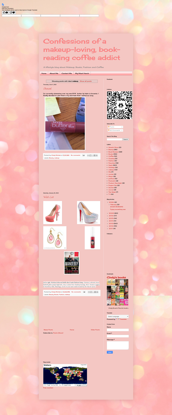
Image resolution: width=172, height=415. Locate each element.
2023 (111, 213)
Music (110, 176)
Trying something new (118, 209)
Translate (121, 319)
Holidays (111, 167)
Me (109, 172)
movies (111, 174)
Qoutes (111, 187)
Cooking (111, 158)
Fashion (61, 294)
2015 (111, 218)
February (113, 204)
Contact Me (67, 73)
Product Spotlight (115, 183)
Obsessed (47, 89)
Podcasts (112, 181)
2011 (111, 228)
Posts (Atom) (58, 333)
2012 (111, 226)
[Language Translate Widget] (118, 316)
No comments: (76, 155)
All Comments (114, 130)
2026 (111, 202)
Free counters (48, 388)
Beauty (51, 158)
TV (109, 194)
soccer (110, 190)
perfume (111, 178)
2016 (111, 216)
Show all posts (86, 81)
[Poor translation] (12, 12)
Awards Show (113, 147)
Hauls (110, 165)
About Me (54, 73)
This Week (112, 192)
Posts (111, 127)
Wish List (48, 197)
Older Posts (95, 330)
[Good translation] (5, 12)
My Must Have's (82, 73)
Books (56, 294)
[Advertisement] (71, 176)
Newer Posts (48, 330)
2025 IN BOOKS (116, 207)
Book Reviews (113, 152)
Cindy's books (116, 277)
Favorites (111, 163)
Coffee (111, 156)
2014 (111, 221)
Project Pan (112, 185)
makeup (56, 158)
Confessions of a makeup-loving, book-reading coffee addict (81, 49)
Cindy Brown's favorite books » (118, 308)
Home (43, 73)
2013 (111, 223)
